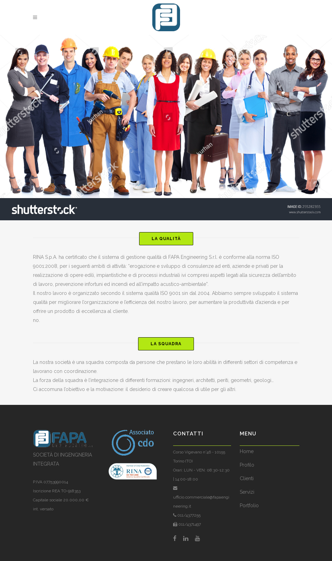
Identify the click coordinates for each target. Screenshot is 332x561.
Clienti (247, 478)
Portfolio (249, 505)
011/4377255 (188, 515)
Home (247, 451)
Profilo (247, 465)
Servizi (247, 492)
